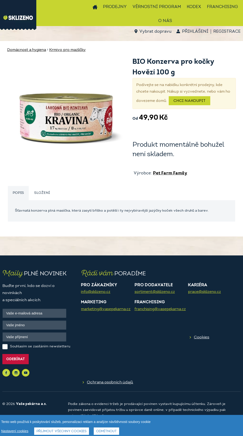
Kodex (194, 7)
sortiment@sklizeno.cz (155, 292)
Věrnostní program (156, 7)
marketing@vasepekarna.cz (106, 309)
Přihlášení (195, 31)
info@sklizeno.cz (95, 292)
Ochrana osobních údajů (110, 382)
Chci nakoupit (189, 101)
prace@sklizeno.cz (204, 292)
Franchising (222, 7)
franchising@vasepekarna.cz (160, 309)
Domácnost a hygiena (26, 50)
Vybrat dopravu (155, 31)
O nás (165, 21)
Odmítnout (106, 431)
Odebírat (15, 359)
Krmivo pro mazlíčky (67, 50)
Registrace (227, 31)
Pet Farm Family (170, 173)
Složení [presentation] (42, 193)
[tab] (18, 193)
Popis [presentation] (18, 193)
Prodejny (115, 7)
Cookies (201, 337)
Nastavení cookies (14, 431)
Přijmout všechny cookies (62, 431)
